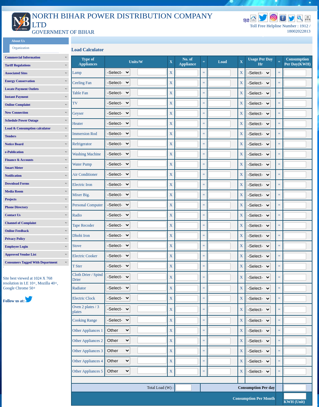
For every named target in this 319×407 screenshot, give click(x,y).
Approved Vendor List (20, 254)
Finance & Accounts (19, 160)
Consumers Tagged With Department (31, 262)
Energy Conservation (20, 81)
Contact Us (13, 215)
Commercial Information (22, 57)
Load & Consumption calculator (28, 128)
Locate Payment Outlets (22, 89)
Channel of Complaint (20, 223)
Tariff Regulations (18, 65)
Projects (10, 199)
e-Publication (14, 152)
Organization (20, 48)
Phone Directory (16, 207)
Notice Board (14, 144)
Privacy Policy (15, 238)
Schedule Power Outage (21, 120)
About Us (18, 41)
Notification (13, 175)
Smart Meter (14, 168)
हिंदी (246, 20)
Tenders (10, 136)
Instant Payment (16, 97)
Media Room (14, 191)
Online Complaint (17, 104)
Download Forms (17, 183)
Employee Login (16, 246)
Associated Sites (16, 73)
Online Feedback (17, 231)
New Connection (16, 112)
